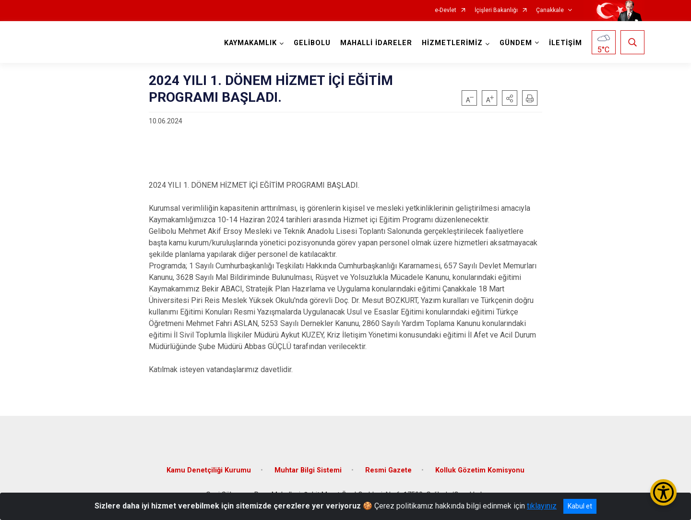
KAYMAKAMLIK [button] (250, 43)
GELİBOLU (312, 43)
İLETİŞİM (565, 43)
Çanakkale (550, 10)
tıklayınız (542, 505)
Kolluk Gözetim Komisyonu (479, 470)
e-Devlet (445, 10)
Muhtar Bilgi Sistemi (308, 470)
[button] (509, 98)
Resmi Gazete (388, 470)
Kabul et (580, 506)
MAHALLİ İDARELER (376, 43)
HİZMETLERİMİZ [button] (452, 43)
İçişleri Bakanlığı (496, 10)
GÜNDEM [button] (516, 43)
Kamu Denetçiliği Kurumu (209, 470)
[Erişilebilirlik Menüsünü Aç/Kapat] (663, 492)
